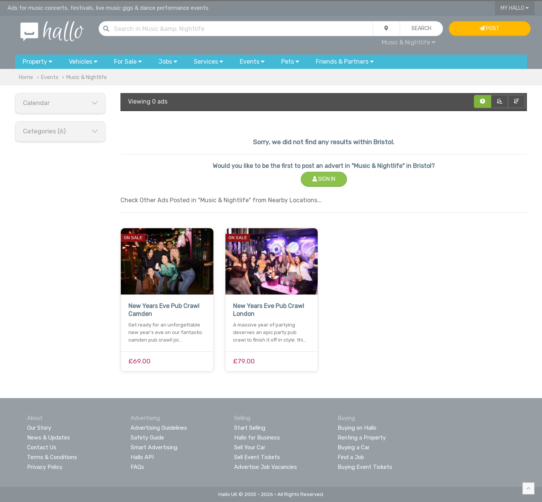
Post (489, 28)
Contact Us (41, 447)
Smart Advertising (154, 447)
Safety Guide (147, 437)
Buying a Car (354, 447)
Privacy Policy (44, 467)
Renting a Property (362, 437)
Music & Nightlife (408, 42)
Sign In (323, 179)
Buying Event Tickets (365, 467)
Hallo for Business (257, 437)
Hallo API (142, 457)
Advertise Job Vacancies (265, 467)
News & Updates (48, 437)
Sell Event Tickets (257, 457)
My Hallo (515, 8)
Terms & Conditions (52, 457)
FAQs (137, 467)
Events (49, 77)
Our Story (39, 427)
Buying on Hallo (357, 427)
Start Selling (249, 427)
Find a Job (351, 457)
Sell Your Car (249, 447)
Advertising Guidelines (159, 427)
